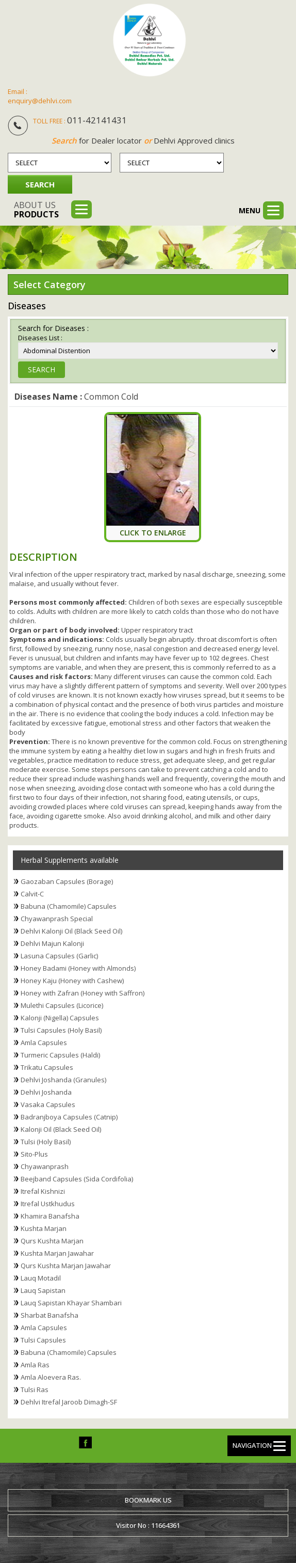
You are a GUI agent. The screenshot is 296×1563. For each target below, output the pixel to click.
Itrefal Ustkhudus (48, 1203)
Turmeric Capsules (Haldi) (60, 1055)
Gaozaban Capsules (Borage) (67, 881)
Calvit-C (32, 893)
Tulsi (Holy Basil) (46, 1141)
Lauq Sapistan (43, 1290)
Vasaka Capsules (48, 1104)
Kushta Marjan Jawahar (57, 1253)
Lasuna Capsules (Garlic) (59, 955)
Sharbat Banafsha (49, 1315)
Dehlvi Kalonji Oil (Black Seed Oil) (71, 931)
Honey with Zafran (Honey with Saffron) (82, 993)
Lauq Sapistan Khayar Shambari (71, 1302)
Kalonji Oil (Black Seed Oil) (61, 1129)
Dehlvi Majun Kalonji (52, 943)
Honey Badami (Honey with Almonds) (78, 968)
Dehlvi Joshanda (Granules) (63, 1079)
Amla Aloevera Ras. (51, 1377)
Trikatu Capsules (47, 1067)
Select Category (49, 284)
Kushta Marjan (44, 1228)
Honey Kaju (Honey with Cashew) (72, 980)
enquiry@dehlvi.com (40, 100)
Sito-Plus (34, 1154)
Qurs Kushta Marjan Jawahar (66, 1265)
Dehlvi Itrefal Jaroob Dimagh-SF (69, 1402)
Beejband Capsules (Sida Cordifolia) (77, 1178)
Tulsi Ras (34, 1389)
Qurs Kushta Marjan (52, 1240)
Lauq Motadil (41, 1278)
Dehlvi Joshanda (46, 1092)
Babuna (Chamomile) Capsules (69, 906)
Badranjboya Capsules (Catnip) (69, 1117)
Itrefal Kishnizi (43, 1191)
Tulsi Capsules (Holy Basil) (61, 1030)
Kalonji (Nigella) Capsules (60, 1017)
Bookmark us (148, 1500)
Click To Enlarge (153, 533)
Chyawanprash (45, 1166)
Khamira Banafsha (50, 1216)
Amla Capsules (44, 1042)
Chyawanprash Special (57, 918)
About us (36, 209)
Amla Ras (35, 1364)
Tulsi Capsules (43, 1340)
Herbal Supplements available (70, 860)
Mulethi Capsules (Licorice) (62, 1005)
